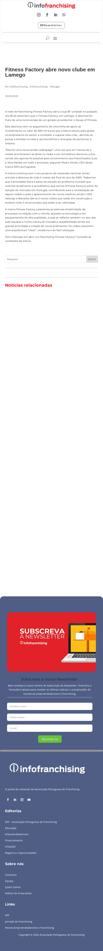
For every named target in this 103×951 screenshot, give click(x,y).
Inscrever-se (50, 739)
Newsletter (53, 25)
